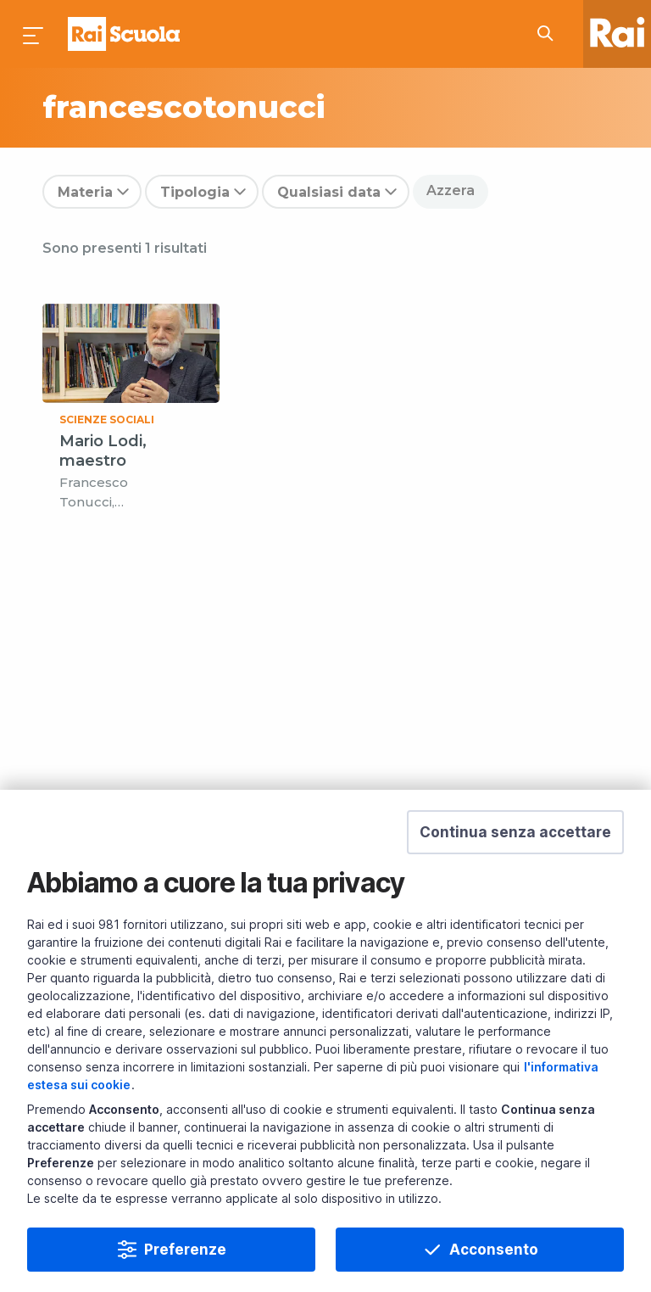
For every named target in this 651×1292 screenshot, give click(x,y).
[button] (515, 832)
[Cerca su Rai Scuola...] (550, 34)
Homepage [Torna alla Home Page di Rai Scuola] (124, 34)
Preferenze (185, 1249)
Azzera (450, 190)
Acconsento (493, 1249)
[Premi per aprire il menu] (34, 34)
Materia (85, 192)
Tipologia (195, 192)
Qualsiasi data (329, 192)
